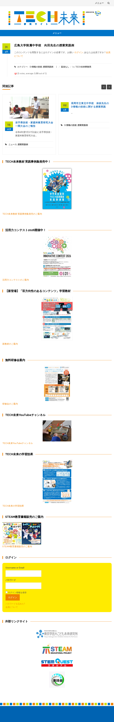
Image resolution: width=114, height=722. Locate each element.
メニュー (99, 2)
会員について (12, 607)
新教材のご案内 (10, 343)
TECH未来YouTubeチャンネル (36, 432)
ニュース (13, 144)
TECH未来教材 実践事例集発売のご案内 (22, 213)
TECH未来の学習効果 (13, 505)
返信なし (65, 66)
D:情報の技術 (36, 66)
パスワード (11, 580)
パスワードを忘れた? (15, 603)
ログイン (78, 52)
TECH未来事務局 (83, 66)
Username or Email (15, 567)
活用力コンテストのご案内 (15, 279)
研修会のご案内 (36, 385)
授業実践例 (48, 66)
